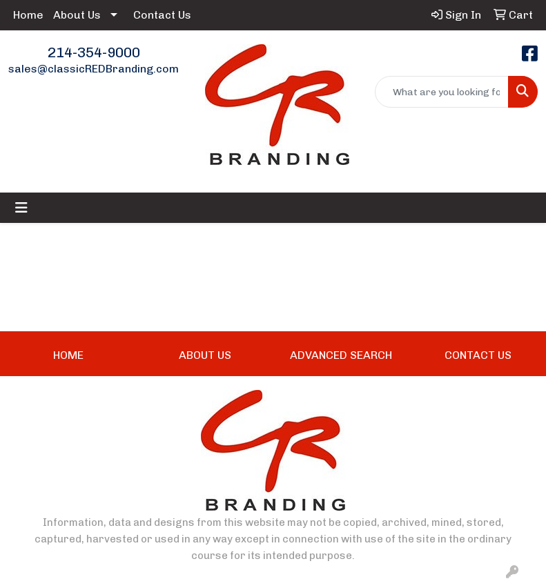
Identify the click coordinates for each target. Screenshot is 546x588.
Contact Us (162, 14)
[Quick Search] (442, 92)
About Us (77, 14)
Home (28, 14)
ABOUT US (205, 355)
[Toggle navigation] (21, 207)
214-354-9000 (94, 52)
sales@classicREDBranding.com (93, 68)
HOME (68, 355)
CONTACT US (478, 355)
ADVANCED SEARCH (341, 355)
